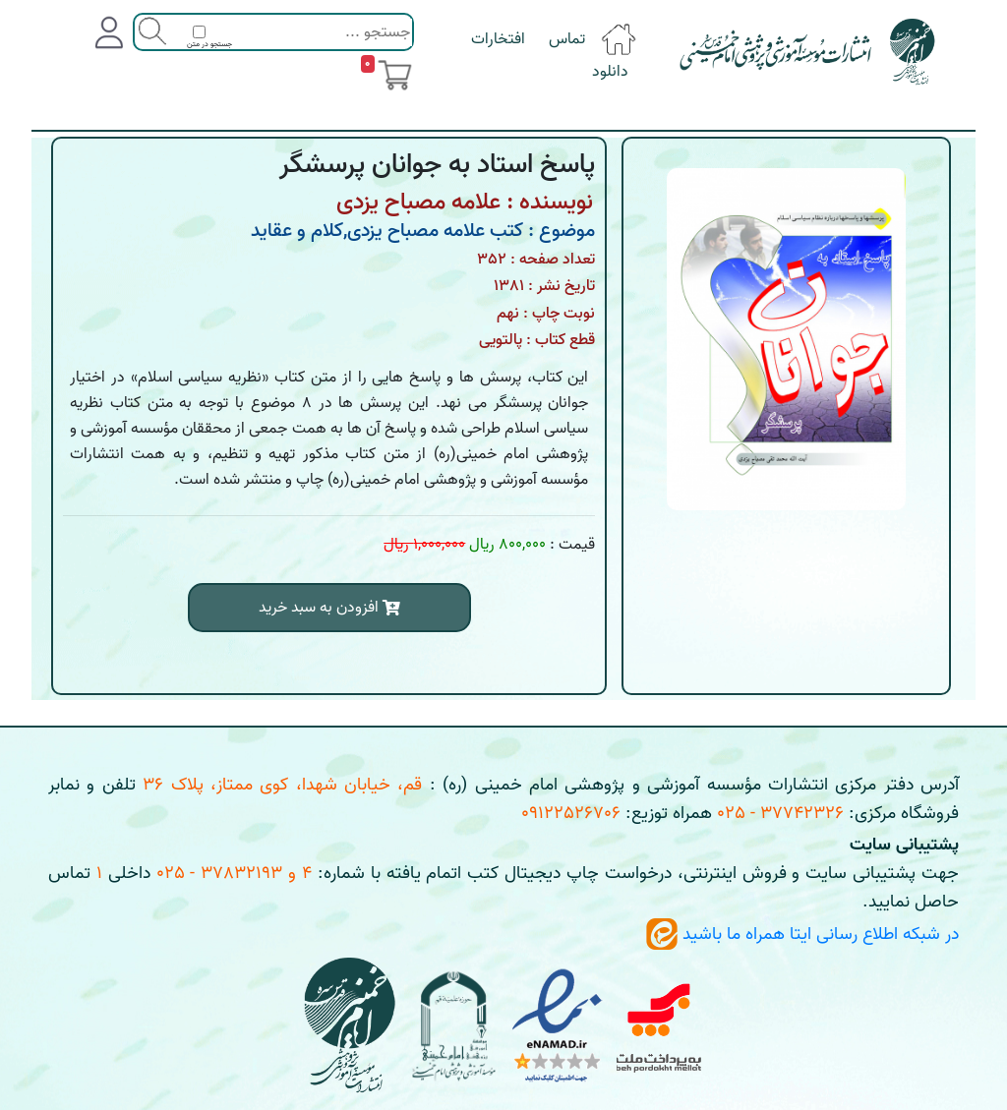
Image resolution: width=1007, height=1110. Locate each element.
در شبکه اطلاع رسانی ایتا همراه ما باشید (802, 934)
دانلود (610, 72)
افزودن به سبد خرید (329, 607)
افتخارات (498, 39)
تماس (567, 39)
